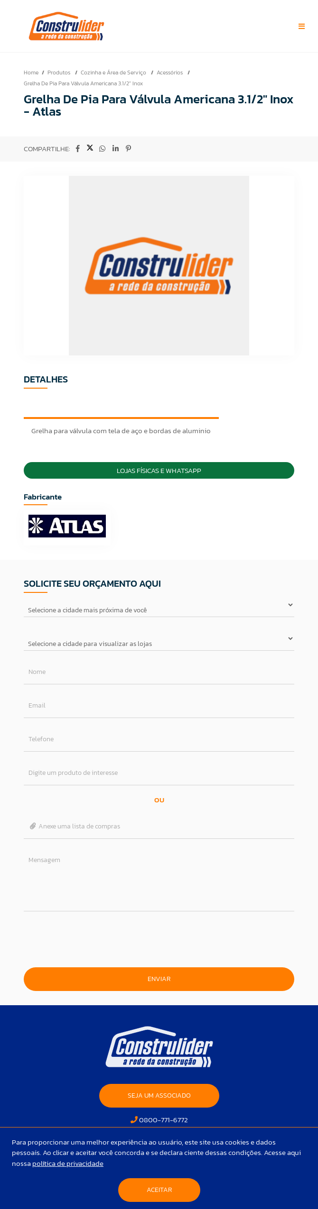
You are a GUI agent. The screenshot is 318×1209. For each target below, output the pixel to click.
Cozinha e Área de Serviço (114, 72)
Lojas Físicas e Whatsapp (159, 470)
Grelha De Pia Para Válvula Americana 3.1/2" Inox (83, 83)
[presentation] (159, 939)
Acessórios (170, 72)
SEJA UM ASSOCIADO (159, 1095)
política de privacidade (67, 1163)
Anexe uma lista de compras (74, 826)
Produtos (59, 72)
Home (31, 72)
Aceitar (159, 1190)
